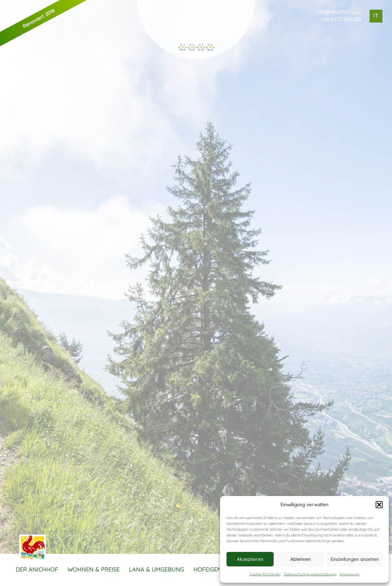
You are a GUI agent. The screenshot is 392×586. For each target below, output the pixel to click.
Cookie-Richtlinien (265, 574)
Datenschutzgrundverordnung (310, 574)
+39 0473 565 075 (341, 19)
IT (376, 16)
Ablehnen (300, 559)
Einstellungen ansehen (355, 559)
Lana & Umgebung (156, 569)
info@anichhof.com (339, 12)
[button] (379, 504)
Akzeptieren (250, 559)
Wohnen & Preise (93, 569)
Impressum (350, 574)
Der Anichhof (37, 569)
